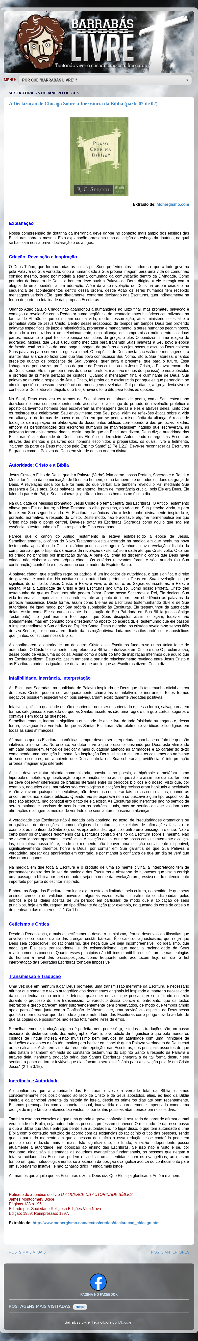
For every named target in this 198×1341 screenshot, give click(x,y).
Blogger (125, 1322)
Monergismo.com (173, 204)
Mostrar (80, 1306)
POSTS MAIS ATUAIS (27, 1252)
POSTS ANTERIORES (170, 1252)
